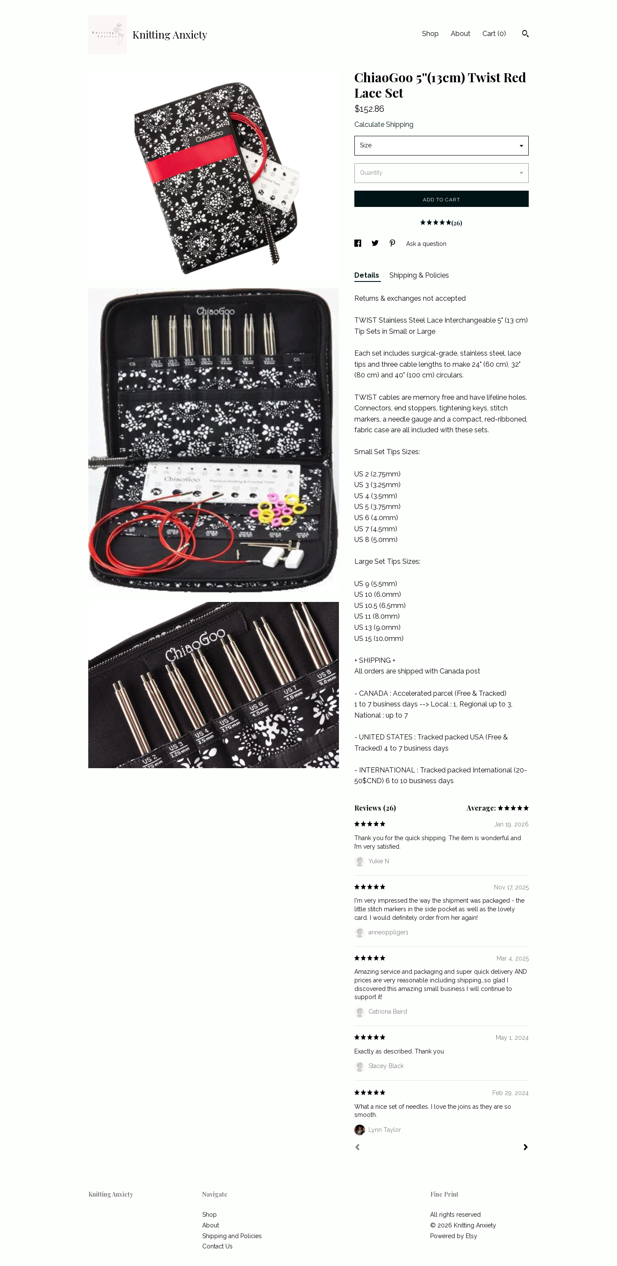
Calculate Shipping (383, 124)
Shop (430, 34)
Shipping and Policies (232, 1236)
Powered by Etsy (453, 1236)
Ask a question (426, 243)
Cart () (494, 34)
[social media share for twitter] (375, 243)
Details (367, 275)
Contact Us (217, 1246)
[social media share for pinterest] (393, 243)
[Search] (525, 34)
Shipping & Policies (419, 275)
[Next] (526, 1148)
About (460, 34)
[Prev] (357, 1148)
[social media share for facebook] (358, 243)
